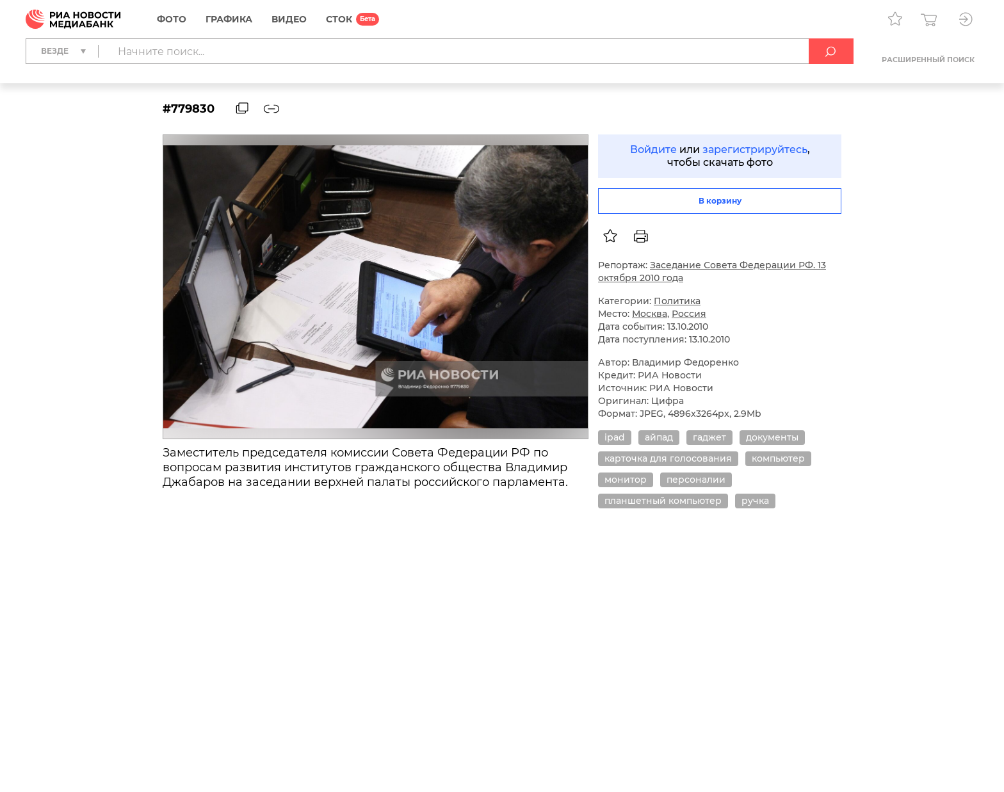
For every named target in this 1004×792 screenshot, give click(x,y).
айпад (659, 437)
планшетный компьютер (663, 500)
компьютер (778, 458)
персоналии (696, 479)
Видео (289, 19)
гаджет (709, 437)
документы (772, 437)
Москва (649, 313)
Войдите (653, 149)
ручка (755, 500)
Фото (171, 19)
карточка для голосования (668, 458)
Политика (677, 301)
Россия (689, 313)
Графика (229, 19)
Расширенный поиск (928, 59)
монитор (625, 479)
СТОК (339, 19)
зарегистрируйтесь (754, 149)
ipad (614, 437)
